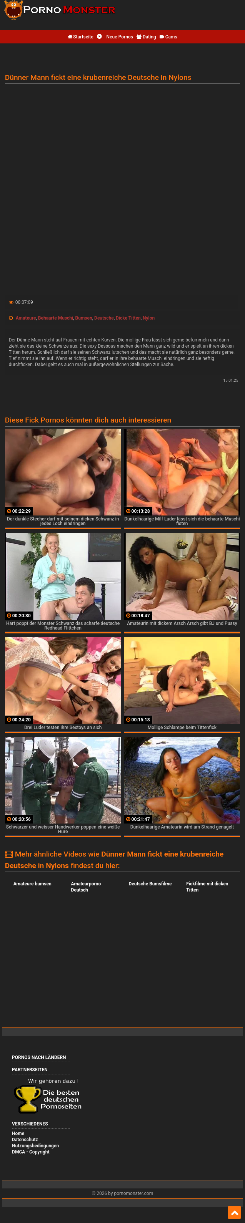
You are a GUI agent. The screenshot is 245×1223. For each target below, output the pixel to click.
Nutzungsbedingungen (35, 1145)
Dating (146, 37)
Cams (168, 37)
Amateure (26, 318)
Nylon (149, 318)
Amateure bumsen (32, 884)
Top (234, 1212)
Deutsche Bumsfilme (150, 884)
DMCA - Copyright (30, 1152)
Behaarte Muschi (55, 318)
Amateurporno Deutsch (86, 887)
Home (18, 1133)
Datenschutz (25, 1139)
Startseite (80, 37)
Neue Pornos (115, 37)
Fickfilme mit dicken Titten (207, 887)
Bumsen (83, 318)
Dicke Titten (128, 318)
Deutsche (104, 318)
